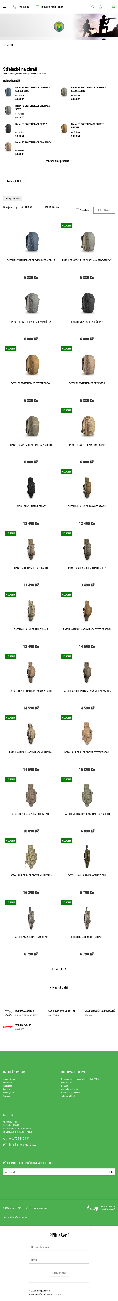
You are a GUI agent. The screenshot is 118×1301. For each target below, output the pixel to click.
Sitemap (6, 1095)
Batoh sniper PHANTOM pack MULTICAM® (31, 752)
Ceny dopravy (67, 1082)
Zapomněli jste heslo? (41, 1290)
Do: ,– (52, 207)
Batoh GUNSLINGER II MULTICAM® (31, 629)
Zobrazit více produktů (57, 161)
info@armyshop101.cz (52, 6)
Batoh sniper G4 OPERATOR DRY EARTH (31, 814)
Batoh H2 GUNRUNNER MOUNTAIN (31, 937)
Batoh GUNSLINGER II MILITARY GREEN (86, 568)
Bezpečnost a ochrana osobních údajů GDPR (80, 1079)
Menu (10, 45)
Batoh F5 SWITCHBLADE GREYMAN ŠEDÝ (31, 322)
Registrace (7, 1085)
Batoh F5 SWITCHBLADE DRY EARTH (33, 142)
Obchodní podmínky (69, 1089)
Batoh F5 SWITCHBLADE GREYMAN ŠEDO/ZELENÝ (87, 260)
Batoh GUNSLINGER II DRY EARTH (31, 568)
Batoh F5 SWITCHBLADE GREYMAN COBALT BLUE (31, 260)
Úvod (5, 73)
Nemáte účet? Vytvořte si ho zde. (46, 1294)
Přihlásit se (7, 1082)
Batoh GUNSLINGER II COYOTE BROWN (87, 506)
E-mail (5, 1170)
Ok (111, 1172)
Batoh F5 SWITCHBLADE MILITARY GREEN (31, 445)
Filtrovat (104, 210)
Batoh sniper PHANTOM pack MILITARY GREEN (87, 691)
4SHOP (112, 1209)
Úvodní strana (9, 1079)
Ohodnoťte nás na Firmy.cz (16, 1217)
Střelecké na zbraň (38, 73)
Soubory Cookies (10, 1092)
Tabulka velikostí (68, 1095)
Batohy (26, 73)
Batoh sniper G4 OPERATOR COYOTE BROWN (87, 752)
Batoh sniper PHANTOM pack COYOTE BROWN (87, 629)
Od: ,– (27, 207)
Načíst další (60, 987)
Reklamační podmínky (70, 1092)
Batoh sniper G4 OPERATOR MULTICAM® (31, 875)
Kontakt (64, 1085)
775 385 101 (25, 6)
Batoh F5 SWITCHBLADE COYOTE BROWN (31, 383)
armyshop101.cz (17, 1208)
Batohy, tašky (15, 73)
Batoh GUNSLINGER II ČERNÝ (31, 506)
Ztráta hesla (8, 1089)
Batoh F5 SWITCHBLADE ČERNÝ (31, 124)
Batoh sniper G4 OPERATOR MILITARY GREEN (87, 814)
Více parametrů (13, 198)
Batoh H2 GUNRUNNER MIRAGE (87, 937)
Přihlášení (59, 1273)
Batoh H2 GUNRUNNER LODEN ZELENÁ (87, 875)
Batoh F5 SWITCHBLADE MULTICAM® (87, 445)
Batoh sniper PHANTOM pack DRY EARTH (31, 691)
